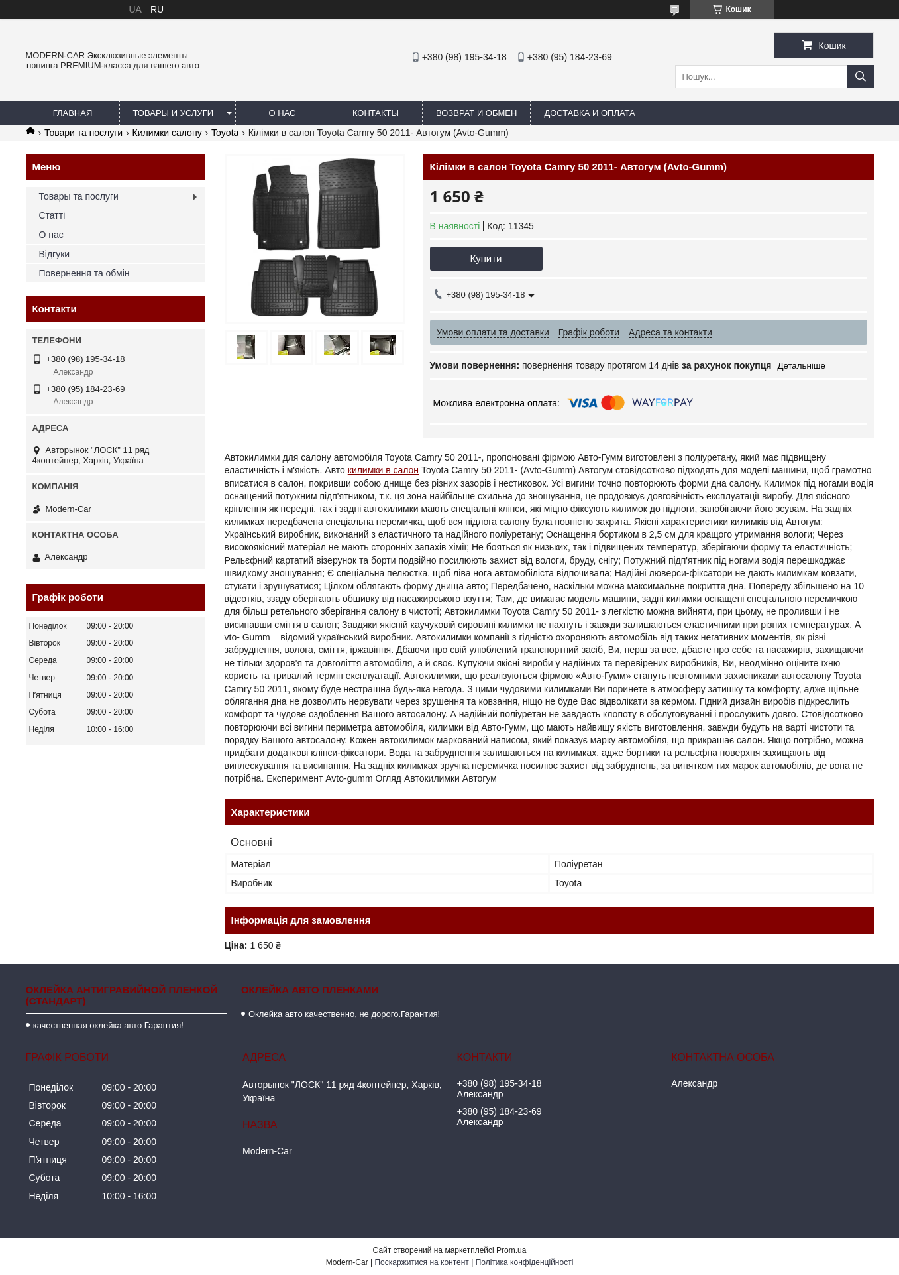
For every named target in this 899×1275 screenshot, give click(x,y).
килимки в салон (383, 470)
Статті (52, 215)
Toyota (224, 132)
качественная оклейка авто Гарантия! (108, 1025)
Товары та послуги (79, 196)
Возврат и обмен (476, 113)
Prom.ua (511, 1250)
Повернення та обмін (84, 273)
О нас (282, 113)
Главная (73, 113)
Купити (486, 258)
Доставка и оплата (589, 113)
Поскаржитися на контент (421, 1262)
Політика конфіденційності (525, 1262)
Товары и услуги (173, 113)
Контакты (375, 113)
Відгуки (54, 254)
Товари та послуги (83, 132)
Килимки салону (167, 132)
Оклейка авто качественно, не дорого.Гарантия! (344, 1014)
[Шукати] (860, 76)
